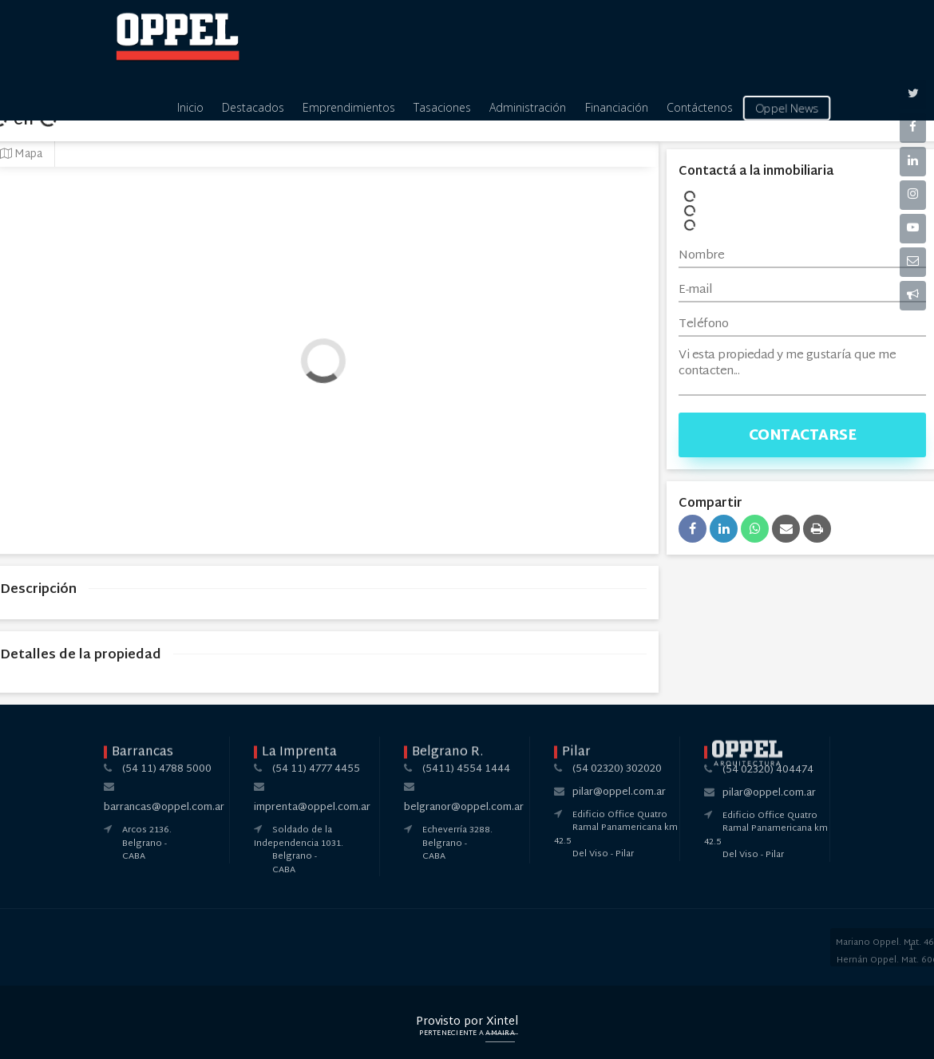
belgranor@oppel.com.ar (464, 807)
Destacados (253, 107)
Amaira (500, 1033)
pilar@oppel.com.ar (619, 792)
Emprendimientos (349, 107)
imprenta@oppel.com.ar (312, 807)
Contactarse (803, 436)
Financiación (616, 107)
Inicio (190, 107)
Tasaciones (442, 107)
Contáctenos (700, 107)
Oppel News (787, 108)
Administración (527, 107)
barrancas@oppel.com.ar (164, 807)
